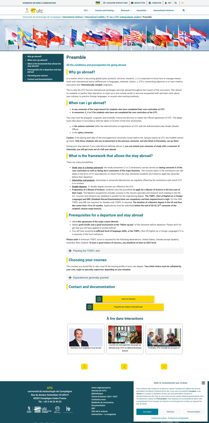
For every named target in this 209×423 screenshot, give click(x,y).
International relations (164, 10)
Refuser (170, 411)
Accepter (147, 411)
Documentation (98, 398)
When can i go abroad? (37, 60)
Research (125, 10)
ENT (93, 401)
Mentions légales (115, 419)
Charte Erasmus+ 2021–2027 (104, 390)
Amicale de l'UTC (99, 384)
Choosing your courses (37, 75)
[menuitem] (182, 3)
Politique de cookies (159, 418)
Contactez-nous (98, 392)
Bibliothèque (97, 387)
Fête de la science (99, 404)
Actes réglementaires (101, 381)
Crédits (88, 419)
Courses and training (104, 10)
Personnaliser (193, 411)
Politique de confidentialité (178, 418)
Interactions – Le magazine (103, 407)
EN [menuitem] (182, 3)
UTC (86, 10)
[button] (203, 382)
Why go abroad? (34, 56)
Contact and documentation (39, 79)
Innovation (141, 10)
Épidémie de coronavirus (102, 395)
